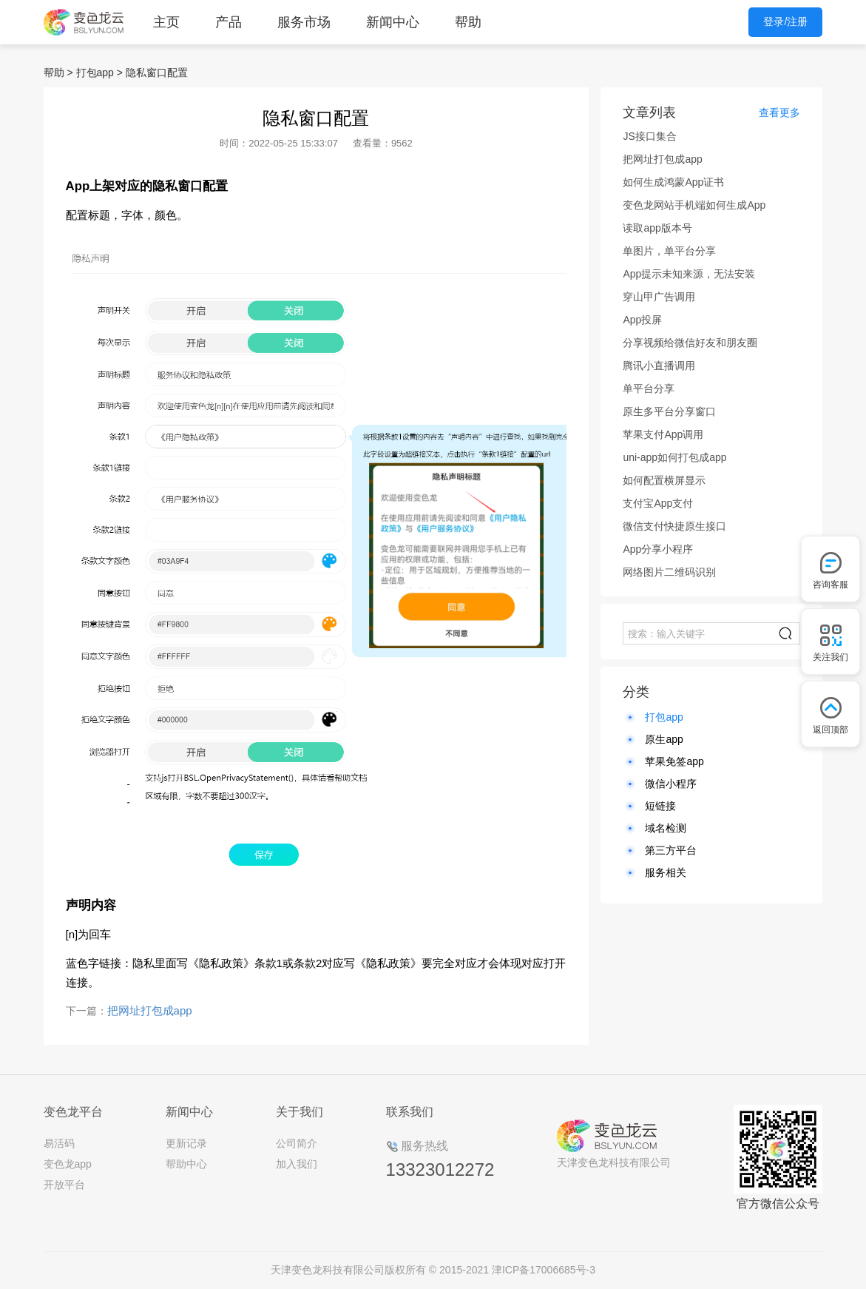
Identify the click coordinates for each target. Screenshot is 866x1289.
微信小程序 (671, 784)
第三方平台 (671, 850)
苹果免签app (674, 761)
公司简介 (296, 1143)
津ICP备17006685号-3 (543, 1270)
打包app (95, 72)
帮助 (468, 22)
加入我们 (296, 1164)
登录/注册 (785, 21)
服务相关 (665, 872)
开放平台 (64, 1185)
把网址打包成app (149, 1010)
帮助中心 (186, 1164)
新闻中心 (392, 22)
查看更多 (779, 112)
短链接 (660, 806)
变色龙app (68, 1164)
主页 (166, 22)
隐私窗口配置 (157, 72)
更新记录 (186, 1143)
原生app (664, 739)
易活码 (59, 1143)
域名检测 (665, 828)
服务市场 (304, 22)
